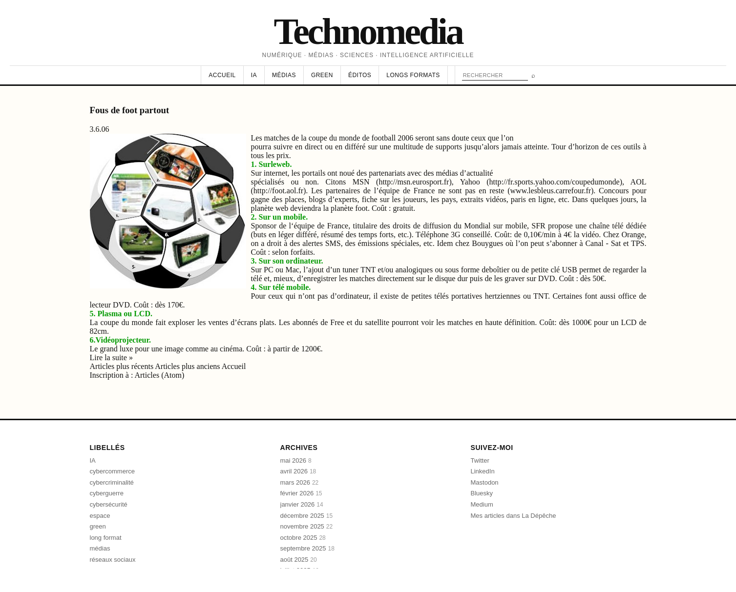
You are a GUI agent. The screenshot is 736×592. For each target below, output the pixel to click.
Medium (482, 504)
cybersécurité (108, 504)
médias (100, 548)
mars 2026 (299, 482)
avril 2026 (298, 471)
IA (254, 75)
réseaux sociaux (113, 559)
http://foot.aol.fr (278, 190)
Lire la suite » (111, 357)
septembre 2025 (307, 548)
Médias (284, 75)
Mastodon (485, 482)
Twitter (480, 460)
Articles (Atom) (159, 375)
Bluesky (482, 493)
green (98, 526)
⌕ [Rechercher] (533, 75)
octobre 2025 (303, 537)
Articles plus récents (122, 366)
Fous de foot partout (129, 110)
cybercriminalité (112, 482)
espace (100, 515)
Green (322, 75)
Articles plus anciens (188, 366)
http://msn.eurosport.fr (414, 182)
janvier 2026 (301, 504)
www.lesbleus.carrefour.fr (550, 190)
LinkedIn (483, 471)
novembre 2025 (306, 526)
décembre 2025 (306, 515)
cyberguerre (107, 493)
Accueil (222, 75)
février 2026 (301, 493)
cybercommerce (112, 471)
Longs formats (413, 75)
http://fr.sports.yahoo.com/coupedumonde (554, 182)
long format (106, 537)
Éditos (359, 75)
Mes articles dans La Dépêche (513, 515)
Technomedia (367, 31)
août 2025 (298, 559)
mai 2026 (296, 460)
